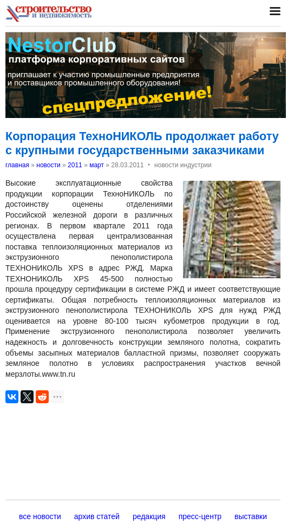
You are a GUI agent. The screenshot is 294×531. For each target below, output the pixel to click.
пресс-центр (200, 516)
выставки (250, 516)
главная (17, 165)
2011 (75, 165)
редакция (149, 516)
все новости (40, 516)
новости (48, 165)
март (96, 165)
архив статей (97, 516)
